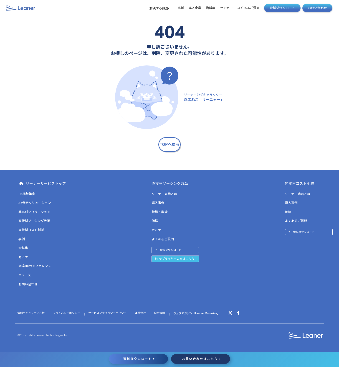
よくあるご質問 (246, 8)
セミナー (224, 8)
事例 (178, 8)
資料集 (208, 8)
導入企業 (192, 8)
